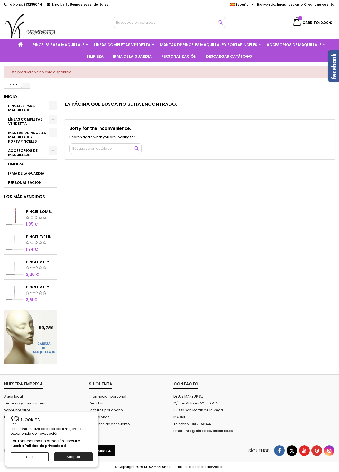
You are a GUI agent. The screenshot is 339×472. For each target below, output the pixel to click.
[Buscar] (169, 22)
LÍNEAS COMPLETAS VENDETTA (122, 44)
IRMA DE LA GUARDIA (132, 56)
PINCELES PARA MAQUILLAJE (58, 44)
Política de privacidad (45, 445)
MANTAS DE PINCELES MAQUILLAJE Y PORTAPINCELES (208, 44)
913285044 (33, 4)
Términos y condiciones (24, 403)
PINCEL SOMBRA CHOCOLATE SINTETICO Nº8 (40, 212)
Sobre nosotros (17, 410)
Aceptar (73, 456)
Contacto (185, 384)
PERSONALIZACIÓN (179, 56)
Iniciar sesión (288, 4)
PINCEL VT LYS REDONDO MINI (40, 262)
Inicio (10, 97)
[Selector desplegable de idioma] (242, 4)
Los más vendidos (24, 197)
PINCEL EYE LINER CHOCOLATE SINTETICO (40, 237)
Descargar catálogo (229, 56)
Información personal (107, 396)
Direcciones (99, 417)
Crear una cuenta (319, 4)
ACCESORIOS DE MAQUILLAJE (294, 44)
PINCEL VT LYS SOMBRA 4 (40, 287)
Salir (30, 456)
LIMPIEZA (95, 56)
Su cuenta (100, 384)
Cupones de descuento (109, 423)
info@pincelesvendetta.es (85, 4)
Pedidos (96, 403)
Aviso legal (13, 396)
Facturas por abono (106, 410)
